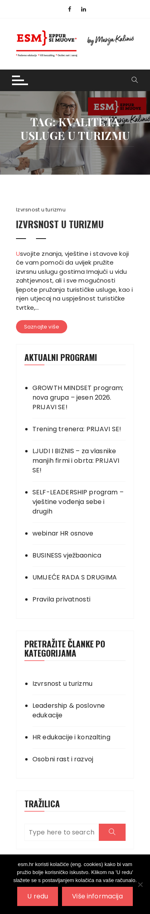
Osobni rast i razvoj (62, 759)
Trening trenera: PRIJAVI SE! (76, 429)
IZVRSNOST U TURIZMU (60, 224)
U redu (37, 896)
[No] (140, 884)
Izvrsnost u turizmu (41, 209)
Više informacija (97, 896)
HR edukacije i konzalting (71, 737)
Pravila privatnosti (61, 599)
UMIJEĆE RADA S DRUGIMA (74, 577)
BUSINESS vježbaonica (66, 555)
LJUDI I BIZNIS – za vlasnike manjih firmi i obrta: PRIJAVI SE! (75, 460)
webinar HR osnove (63, 533)
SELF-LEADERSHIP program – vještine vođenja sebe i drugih (78, 502)
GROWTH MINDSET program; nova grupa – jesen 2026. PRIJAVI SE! (77, 397)
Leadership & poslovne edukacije (68, 710)
